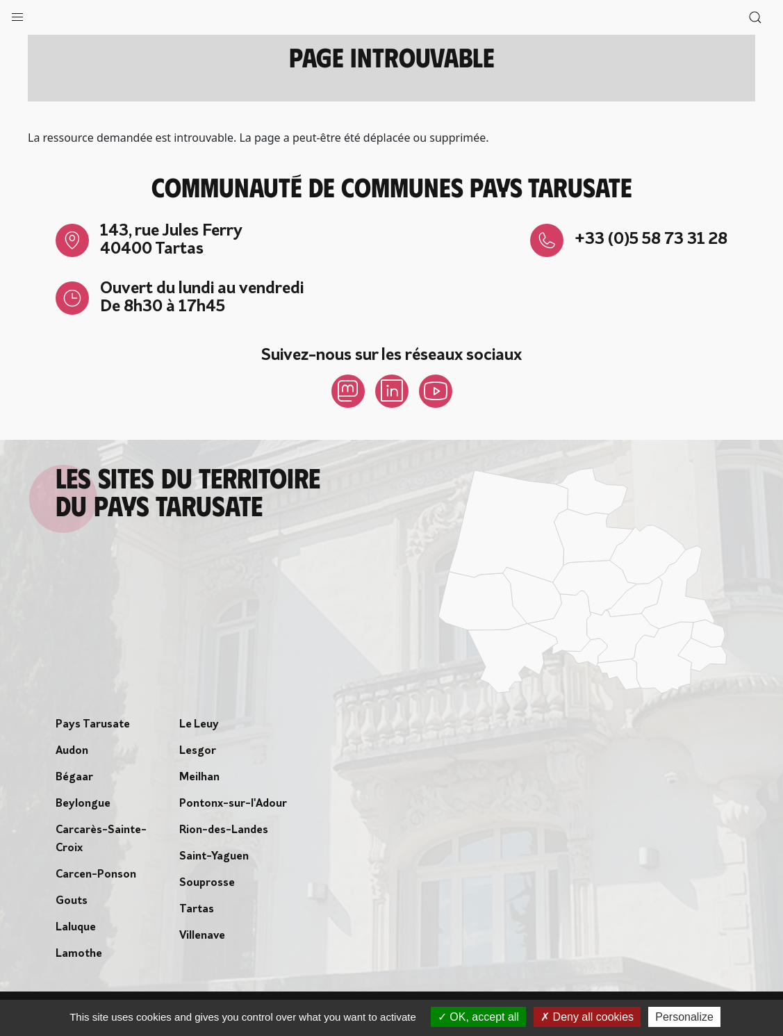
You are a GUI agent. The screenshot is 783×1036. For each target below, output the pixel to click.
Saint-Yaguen (214, 856)
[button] (17, 13)
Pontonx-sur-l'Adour (233, 803)
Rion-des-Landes (223, 830)
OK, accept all (478, 1017)
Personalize (684, 1017)
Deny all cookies (587, 1017)
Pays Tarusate (93, 724)
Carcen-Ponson (96, 874)
